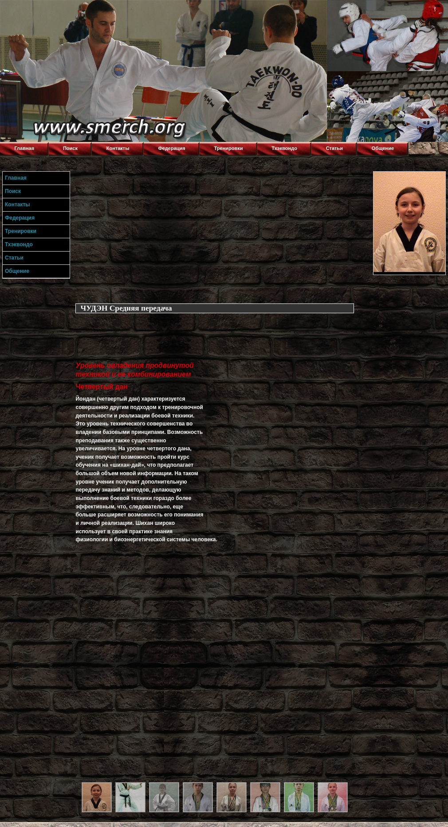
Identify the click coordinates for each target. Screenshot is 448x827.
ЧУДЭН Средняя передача (126, 308)
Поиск (70, 148)
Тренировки (228, 148)
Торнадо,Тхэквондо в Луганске (66, 11)
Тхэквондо (284, 148)
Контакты (118, 148)
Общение (383, 148)
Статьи (334, 148)
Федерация (171, 148)
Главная (24, 148)
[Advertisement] (222, 233)
